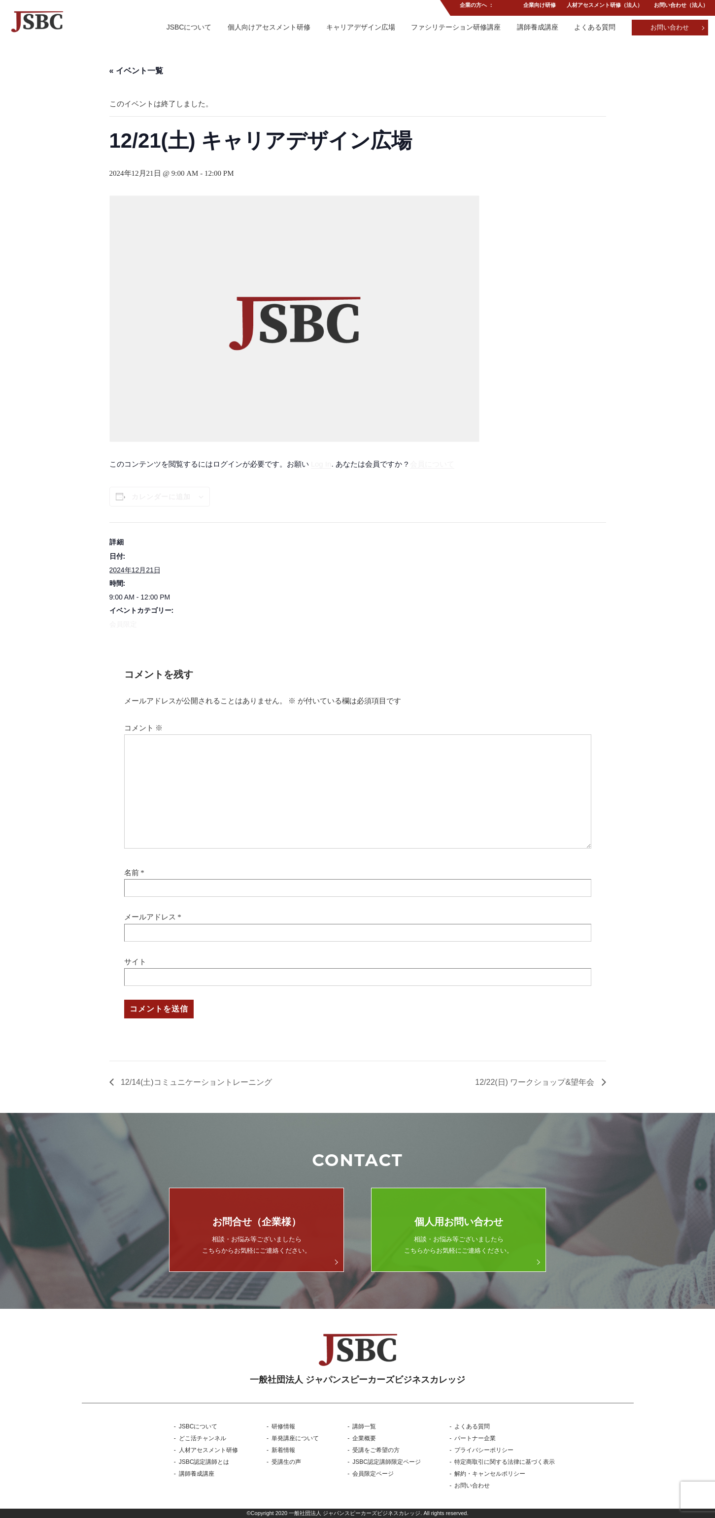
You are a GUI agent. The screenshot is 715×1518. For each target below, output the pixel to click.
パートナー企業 (475, 1438)
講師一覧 (364, 1426)
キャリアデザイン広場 (359, 27)
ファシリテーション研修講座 (455, 27)
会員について (432, 464)
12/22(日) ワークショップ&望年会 (535, 1082)
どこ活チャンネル (202, 1438)
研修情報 (283, 1426)
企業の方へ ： (476, 7)
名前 (131, 873)
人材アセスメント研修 (208, 1450)
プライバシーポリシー (483, 1450)
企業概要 (364, 1438)
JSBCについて (186, 27)
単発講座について (295, 1438)
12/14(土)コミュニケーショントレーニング (195, 1082)
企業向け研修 (538, 7)
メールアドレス (150, 917)
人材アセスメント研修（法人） (604, 7)
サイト (135, 962)
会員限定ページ (373, 1473)
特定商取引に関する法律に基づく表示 (504, 1461)
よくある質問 (594, 27)
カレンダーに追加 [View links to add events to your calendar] (161, 497)
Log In (321, 464)
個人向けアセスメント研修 (267, 27)
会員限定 (123, 624)
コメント (143, 728)
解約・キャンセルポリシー (489, 1473)
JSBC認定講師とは (204, 1461)
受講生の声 (286, 1461)
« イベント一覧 (136, 70)
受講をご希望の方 (376, 1450)
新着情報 (283, 1450)
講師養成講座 (536, 27)
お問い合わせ (669, 27)
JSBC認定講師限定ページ (386, 1461)
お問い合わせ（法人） (681, 7)
